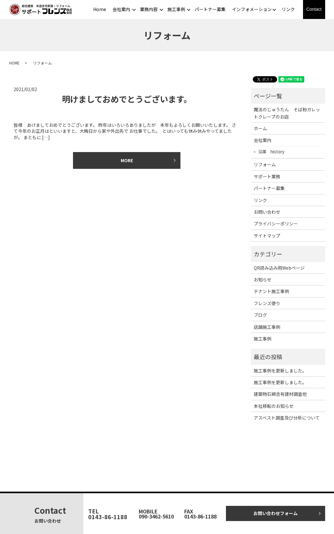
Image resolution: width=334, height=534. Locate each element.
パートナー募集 (210, 9)
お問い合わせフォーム (275, 513)
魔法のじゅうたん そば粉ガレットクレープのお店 (287, 113)
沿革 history (271, 151)
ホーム (260, 128)
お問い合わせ (267, 212)
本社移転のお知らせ (274, 406)
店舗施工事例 (267, 327)
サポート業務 (267, 176)
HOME (14, 62)
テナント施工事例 (271, 291)
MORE (127, 160)
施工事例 (176, 9)
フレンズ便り (267, 303)
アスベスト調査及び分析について (287, 417)
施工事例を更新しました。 (280, 370)
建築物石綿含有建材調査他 (280, 394)
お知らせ (262, 279)
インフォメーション (252, 9)
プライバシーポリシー (276, 223)
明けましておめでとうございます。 (127, 99)
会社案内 (121, 9)
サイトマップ (267, 235)
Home (99, 9)
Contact (313, 9)
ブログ (260, 315)
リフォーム (265, 164)
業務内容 (149, 9)
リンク (288, 9)
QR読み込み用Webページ (279, 268)
